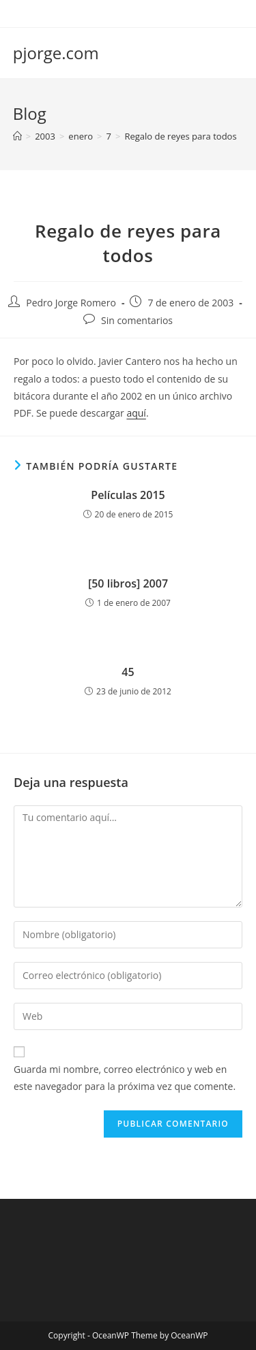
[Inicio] (17, 136)
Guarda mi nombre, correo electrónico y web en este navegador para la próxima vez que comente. (125, 1078)
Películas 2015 (128, 494)
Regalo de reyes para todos (180, 136)
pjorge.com (56, 53)
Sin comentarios (137, 320)
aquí (135, 412)
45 (128, 671)
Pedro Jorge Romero (71, 302)
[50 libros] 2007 (128, 583)
